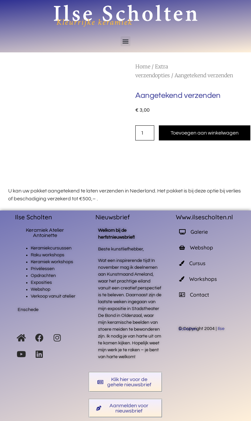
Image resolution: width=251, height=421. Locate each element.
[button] (125, 41)
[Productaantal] (144, 132)
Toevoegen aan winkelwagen (205, 133)
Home (142, 66)
